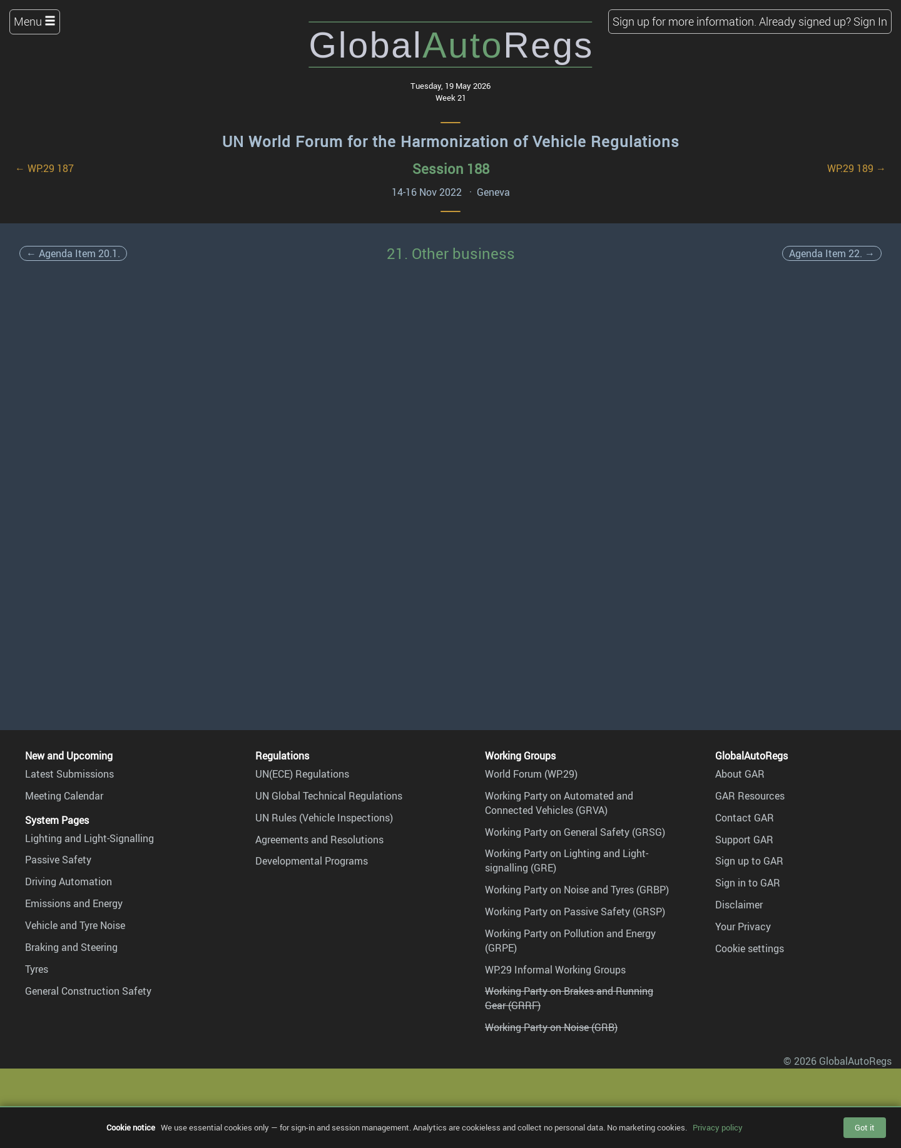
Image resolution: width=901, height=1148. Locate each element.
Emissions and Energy (74, 903)
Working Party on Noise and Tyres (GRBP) (577, 890)
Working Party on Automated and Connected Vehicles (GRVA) (559, 803)
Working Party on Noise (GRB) (551, 1027)
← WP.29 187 (44, 168)
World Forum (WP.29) (531, 774)
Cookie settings (749, 948)
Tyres (36, 969)
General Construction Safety (88, 991)
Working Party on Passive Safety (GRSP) (575, 911)
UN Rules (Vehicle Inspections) (324, 818)
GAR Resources (750, 796)
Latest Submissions (69, 774)
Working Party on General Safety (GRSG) (575, 832)
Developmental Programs (311, 861)
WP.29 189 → (856, 168)
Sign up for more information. (684, 21)
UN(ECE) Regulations (302, 774)
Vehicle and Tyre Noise (75, 925)
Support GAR (744, 839)
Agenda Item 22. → (832, 253)
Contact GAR (744, 818)
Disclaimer (739, 905)
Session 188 (450, 168)
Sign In (870, 21)
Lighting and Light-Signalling (89, 838)
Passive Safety (58, 859)
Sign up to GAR (749, 861)
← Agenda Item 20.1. (73, 253)
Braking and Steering (71, 947)
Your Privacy (743, 926)
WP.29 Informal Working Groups (555, 970)
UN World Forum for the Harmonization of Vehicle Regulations (451, 141)
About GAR (740, 774)
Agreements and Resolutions (319, 839)
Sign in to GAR (747, 883)
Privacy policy (718, 1127)
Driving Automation (68, 881)
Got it (865, 1127)
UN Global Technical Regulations (328, 796)
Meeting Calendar (64, 796)
